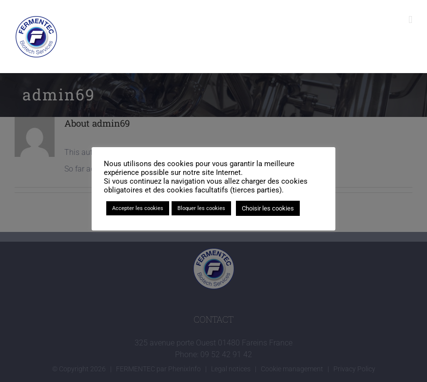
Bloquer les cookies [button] (201, 208)
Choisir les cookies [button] (268, 208)
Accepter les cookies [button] (137, 208)
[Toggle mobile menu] (410, 20)
